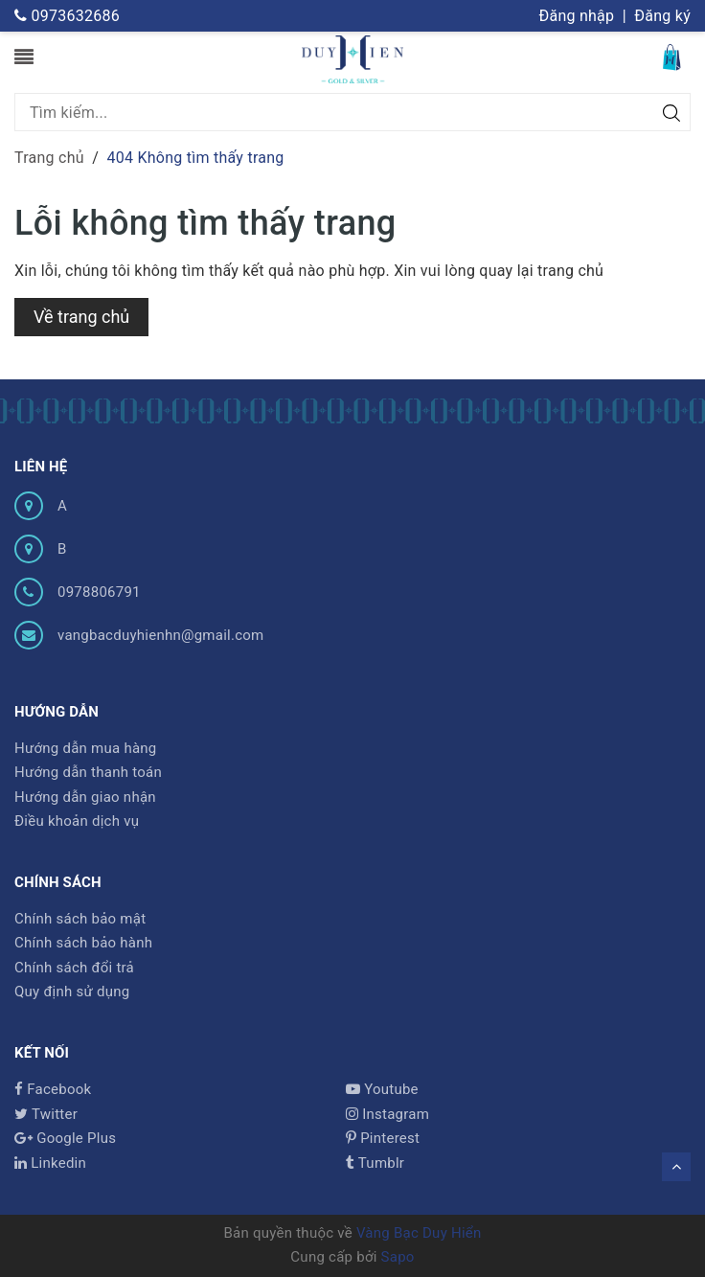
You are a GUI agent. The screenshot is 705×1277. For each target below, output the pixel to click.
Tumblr (375, 1163)
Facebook (52, 1089)
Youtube (382, 1089)
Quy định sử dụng (71, 991)
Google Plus (65, 1138)
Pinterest (383, 1138)
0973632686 (67, 16)
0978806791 (99, 592)
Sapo (398, 1257)
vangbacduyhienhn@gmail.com (160, 635)
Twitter (46, 1114)
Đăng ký (662, 16)
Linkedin (50, 1163)
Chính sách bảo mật (80, 918)
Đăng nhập (576, 16)
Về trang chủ (81, 317)
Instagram (387, 1114)
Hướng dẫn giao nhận (85, 797)
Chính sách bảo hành (83, 942)
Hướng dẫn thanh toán (88, 772)
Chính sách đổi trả (74, 967)
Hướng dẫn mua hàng (85, 748)
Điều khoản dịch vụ (76, 821)
